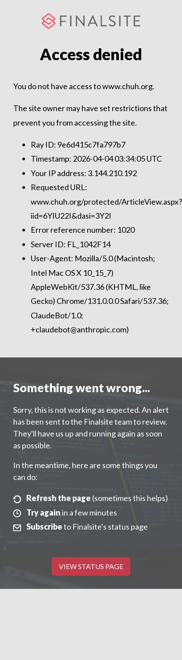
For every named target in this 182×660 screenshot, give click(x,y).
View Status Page (91, 566)
